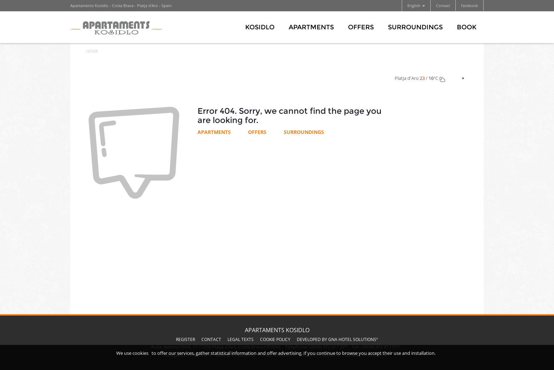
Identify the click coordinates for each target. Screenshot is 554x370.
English (416, 5)
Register (185, 339)
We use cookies (132, 353)
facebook (469, 5)
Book (467, 27)
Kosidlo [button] (260, 27)
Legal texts (241, 339)
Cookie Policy (275, 339)
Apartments (311, 27)
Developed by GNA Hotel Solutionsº (337, 339)
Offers (361, 27)
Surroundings (415, 27)
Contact (443, 5)
